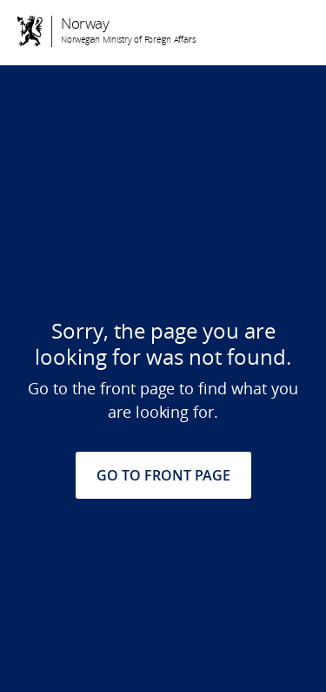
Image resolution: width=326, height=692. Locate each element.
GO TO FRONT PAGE (163, 475)
